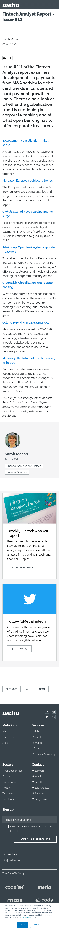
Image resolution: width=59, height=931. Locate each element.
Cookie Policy (28, 917)
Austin (38, 776)
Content (36, 737)
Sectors (8, 764)
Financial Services (16, 472)
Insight (35, 731)
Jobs (5, 742)
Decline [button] (36, 925)
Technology (9, 793)
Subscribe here (22, 567)
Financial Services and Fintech (23, 466)
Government (9, 782)
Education (8, 776)
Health (6, 787)
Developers (8, 799)
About (5, 731)
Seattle (39, 782)
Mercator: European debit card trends (27, 180)
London (39, 770)
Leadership (8, 737)
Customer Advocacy (43, 754)
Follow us (19, 648)
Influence (37, 748)
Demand (37, 742)
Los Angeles (42, 787)
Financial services (12, 770)
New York (40, 793)
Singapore (41, 799)
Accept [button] (23, 925)
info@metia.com (11, 860)
